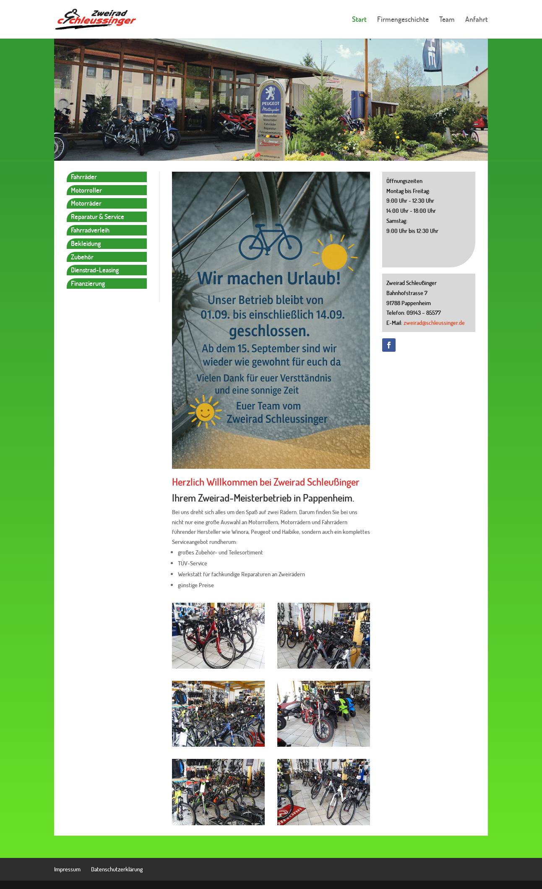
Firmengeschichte (403, 20)
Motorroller (86, 190)
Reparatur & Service (97, 216)
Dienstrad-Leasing (95, 269)
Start (359, 20)
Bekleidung (86, 243)
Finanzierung (88, 283)
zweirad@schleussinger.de (434, 323)
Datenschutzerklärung (117, 869)
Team (447, 20)
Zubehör (82, 256)
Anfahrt (476, 20)
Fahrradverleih (90, 229)
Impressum (67, 869)
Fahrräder (84, 176)
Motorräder (86, 203)
